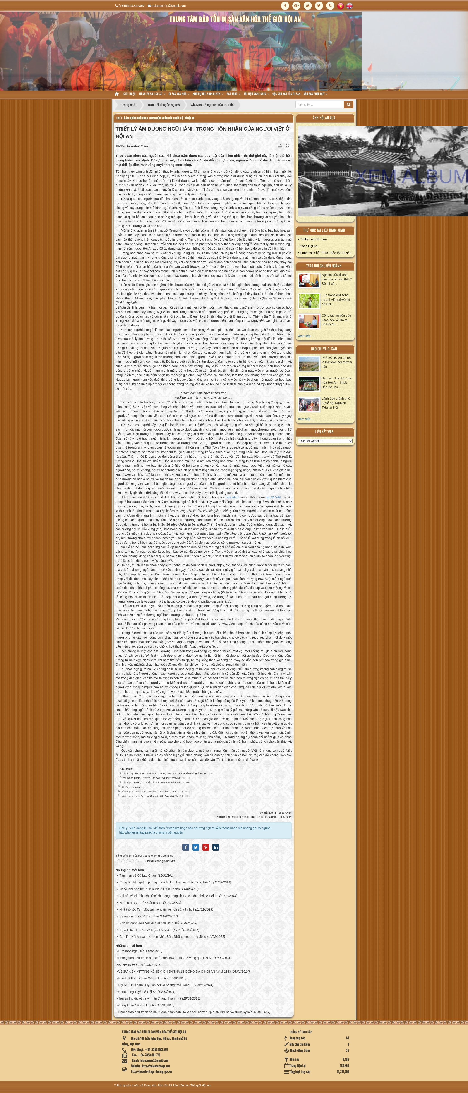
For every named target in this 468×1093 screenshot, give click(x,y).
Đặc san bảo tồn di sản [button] (286, 94)
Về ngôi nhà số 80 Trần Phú (139, 916)
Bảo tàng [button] (233, 95)
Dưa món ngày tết (131, 951)
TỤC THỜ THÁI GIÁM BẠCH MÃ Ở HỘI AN (150, 930)
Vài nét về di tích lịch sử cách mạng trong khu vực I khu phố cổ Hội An (168, 896)
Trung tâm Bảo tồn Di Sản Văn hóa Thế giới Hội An (177, 1085)
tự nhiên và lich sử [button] (152, 95)
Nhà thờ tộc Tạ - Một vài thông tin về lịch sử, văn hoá (156, 909)
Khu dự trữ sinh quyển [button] (208, 95)
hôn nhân (232, 497)
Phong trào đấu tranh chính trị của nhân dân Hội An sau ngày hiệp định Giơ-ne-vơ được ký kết (185, 1012)
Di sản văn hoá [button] (179, 95)
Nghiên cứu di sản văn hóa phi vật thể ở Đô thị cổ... (337, 279)
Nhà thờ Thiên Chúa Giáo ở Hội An (143, 978)
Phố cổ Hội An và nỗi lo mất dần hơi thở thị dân (337, 362)
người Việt (273, 497)
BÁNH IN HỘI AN (130, 964)
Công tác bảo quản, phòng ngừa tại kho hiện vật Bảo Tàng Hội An (165, 882)
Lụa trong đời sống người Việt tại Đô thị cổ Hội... (336, 299)
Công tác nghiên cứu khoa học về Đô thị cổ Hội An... (336, 320)
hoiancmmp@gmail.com (169, 5)
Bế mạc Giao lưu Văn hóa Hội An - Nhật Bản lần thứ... (337, 382)
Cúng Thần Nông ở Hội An (137, 1005)
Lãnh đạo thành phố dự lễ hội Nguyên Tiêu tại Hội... (336, 403)
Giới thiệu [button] (129, 94)
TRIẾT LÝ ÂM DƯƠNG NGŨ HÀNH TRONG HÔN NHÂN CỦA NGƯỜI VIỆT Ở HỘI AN (155, 118)
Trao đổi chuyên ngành (323, 266)
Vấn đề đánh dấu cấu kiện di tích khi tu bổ (149, 923)
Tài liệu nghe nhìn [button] (256, 95)
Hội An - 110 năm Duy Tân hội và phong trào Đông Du (156, 985)
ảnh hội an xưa (324, 118)
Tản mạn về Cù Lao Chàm (138, 875)
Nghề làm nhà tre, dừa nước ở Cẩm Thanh (149, 889)
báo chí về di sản (324, 349)
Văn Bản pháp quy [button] (315, 95)
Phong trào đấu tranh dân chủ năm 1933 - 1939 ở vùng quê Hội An (165, 958)
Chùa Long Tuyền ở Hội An (137, 992)
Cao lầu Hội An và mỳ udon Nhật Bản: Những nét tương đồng (162, 936)
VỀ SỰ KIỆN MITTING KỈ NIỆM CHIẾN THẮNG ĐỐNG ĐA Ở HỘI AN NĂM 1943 (174, 971)
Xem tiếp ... (306, 336)
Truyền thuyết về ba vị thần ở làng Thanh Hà (149, 998)
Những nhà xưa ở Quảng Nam (140, 902)
